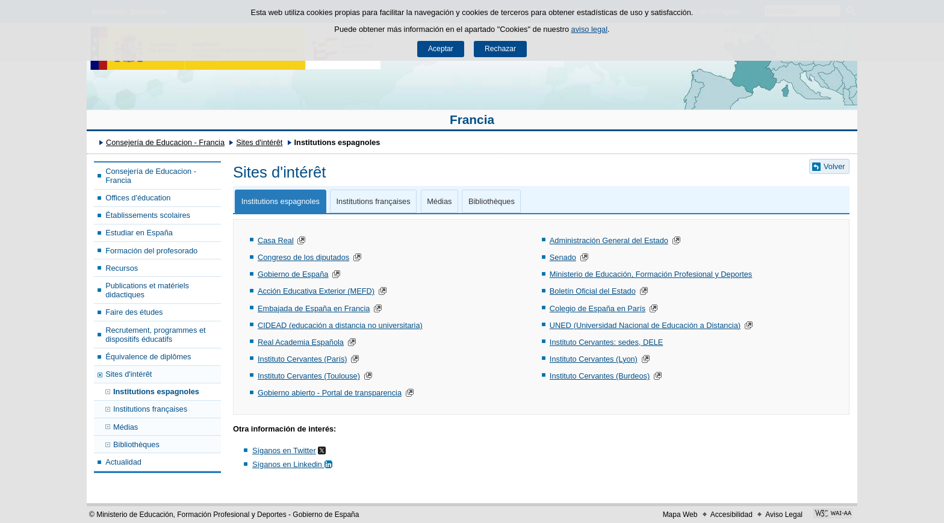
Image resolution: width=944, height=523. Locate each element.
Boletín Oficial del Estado (593, 291)
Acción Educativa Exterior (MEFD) (316, 291)
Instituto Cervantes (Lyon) (594, 359)
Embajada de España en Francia (314, 308)
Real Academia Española (301, 342)
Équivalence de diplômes (148, 356)
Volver (834, 166)
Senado (563, 257)
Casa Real (276, 240)
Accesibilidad (731, 514)
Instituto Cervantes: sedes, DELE (606, 342)
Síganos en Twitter (284, 450)
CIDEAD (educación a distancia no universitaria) (340, 325)
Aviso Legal (784, 514)
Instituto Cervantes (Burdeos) (600, 375)
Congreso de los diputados (303, 257)
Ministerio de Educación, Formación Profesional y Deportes (651, 274)
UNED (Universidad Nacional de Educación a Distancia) (645, 325)
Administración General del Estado (609, 240)
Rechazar (500, 49)
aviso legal (589, 29)
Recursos (121, 268)
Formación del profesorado (151, 250)
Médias (125, 427)
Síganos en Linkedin (293, 464)
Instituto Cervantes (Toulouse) (309, 375)
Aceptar (440, 49)
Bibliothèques (136, 444)
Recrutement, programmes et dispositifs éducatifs (155, 335)
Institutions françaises (150, 408)
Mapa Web (680, 514)
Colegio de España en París (597, 308)
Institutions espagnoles (156, 391)
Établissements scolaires (147, 215)
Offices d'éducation (137, 197)
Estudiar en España (139, 232)
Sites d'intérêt (259, 142)
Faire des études (134, 312)
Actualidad (123, 461)
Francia (472, 119)
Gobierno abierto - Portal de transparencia (330, 392)
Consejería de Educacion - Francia (165, 142)
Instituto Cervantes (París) (302, 359)
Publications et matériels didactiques (147, 290)
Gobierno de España (293, 274)
